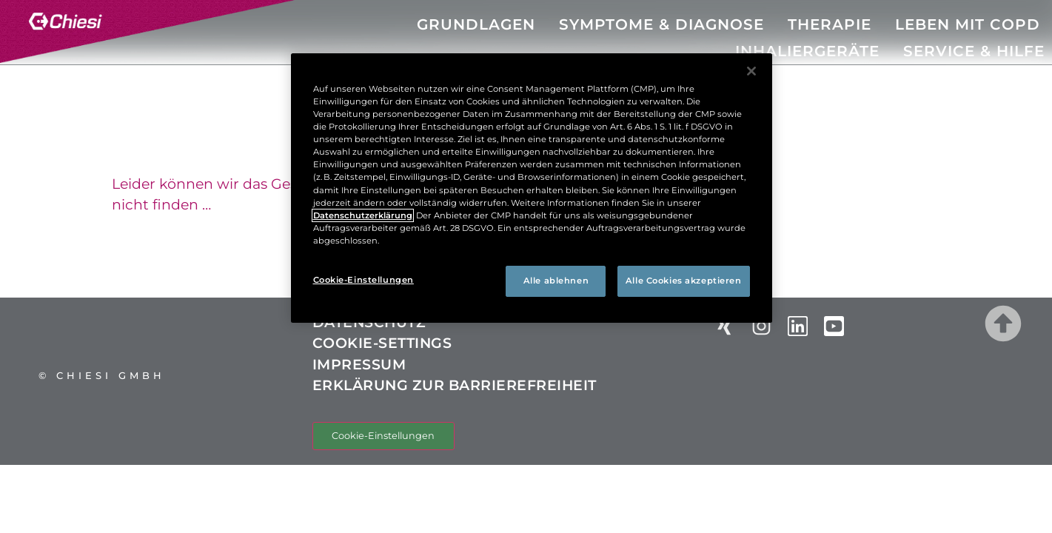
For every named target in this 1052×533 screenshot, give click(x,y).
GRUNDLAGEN (476, 24)
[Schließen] (751, 71)
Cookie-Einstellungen (383, 435)
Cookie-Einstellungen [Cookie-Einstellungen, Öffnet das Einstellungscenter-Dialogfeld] (363, 280)
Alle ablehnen (556, 280)
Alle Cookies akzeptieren (684, 280)
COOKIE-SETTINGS (390, 343)
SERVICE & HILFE (974, 51)
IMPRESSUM (359, 364)
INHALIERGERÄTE (807, 51)
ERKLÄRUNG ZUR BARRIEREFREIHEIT (454, 385)
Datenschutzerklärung (362, 215)
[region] (531, 188)
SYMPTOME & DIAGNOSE (661, 24)
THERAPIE (829, 24)
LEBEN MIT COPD (967, 24)
